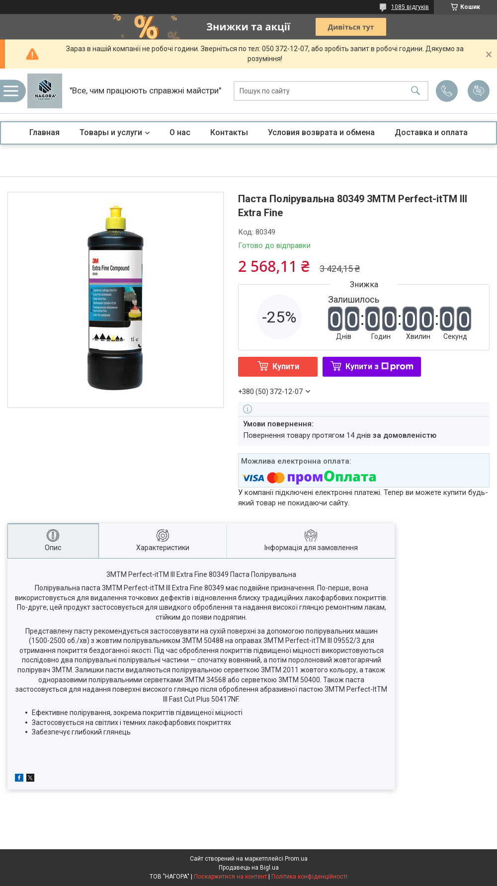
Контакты (229, 132)
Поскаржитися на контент (230, 876)
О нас (179, 132)
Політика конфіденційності (309, 876)
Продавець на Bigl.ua (249, 867)
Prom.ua (296, 858)
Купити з (379, 366)
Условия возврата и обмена (321, 132)
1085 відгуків (410, 6)
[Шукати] (415, 91)
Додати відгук (479, 91)
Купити (285, 366)
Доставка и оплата (431, 132)
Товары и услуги (111, 132)
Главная (44, 132)
